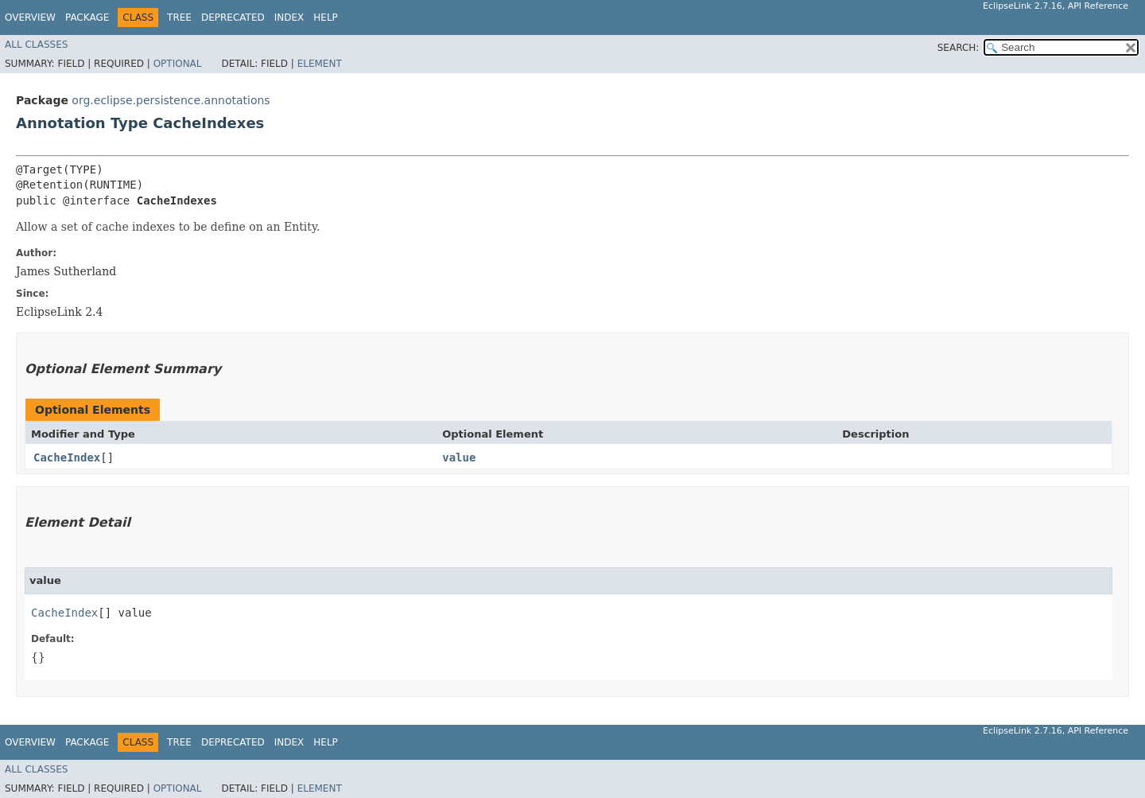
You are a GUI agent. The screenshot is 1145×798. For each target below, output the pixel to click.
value (458, 457)
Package (87, 17)
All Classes (36, 44)
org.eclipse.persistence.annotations (171, 100)
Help (325, 17)
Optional (177, 63)
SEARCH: (958, 47)
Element (319, 63)
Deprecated (233, 17)
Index (289, 17)
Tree (179, 17)
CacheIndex (66, 457)
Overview (30, 17)
